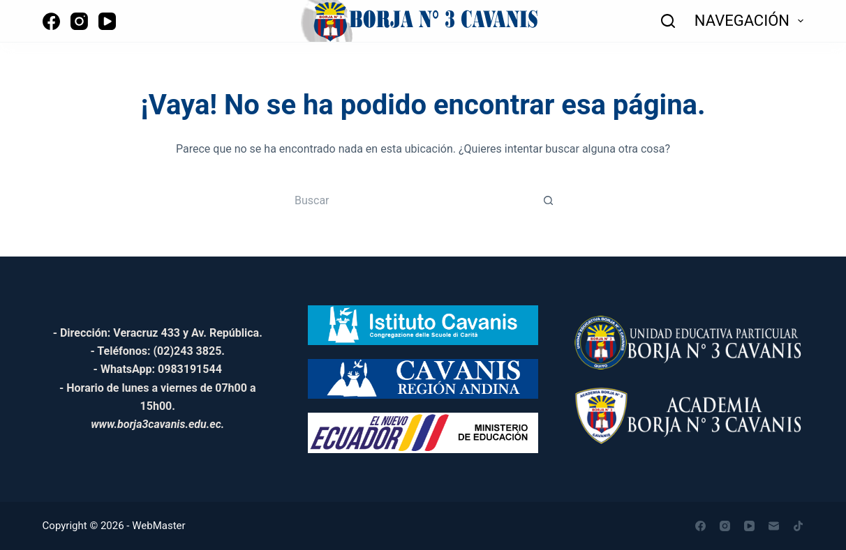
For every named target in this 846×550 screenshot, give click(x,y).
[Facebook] (51, 21)
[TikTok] (798, 526)
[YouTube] (107, 21)
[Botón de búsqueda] (549, 200)
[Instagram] (79, 21)
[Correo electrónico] (774, 526)
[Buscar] (668, 21)
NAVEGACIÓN (749, 21)
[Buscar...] (409, 200)
